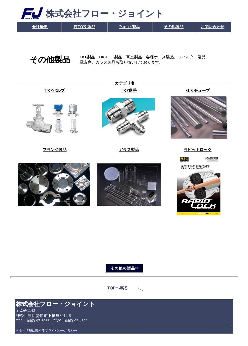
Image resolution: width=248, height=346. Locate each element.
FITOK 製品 (84, 27)
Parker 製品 (129, 27)
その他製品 (173, 27)
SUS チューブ (197, 90)
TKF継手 (129, 90)
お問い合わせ (212, 27)
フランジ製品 (55, 150)
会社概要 (40, 27)
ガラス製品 (129, 150)
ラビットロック (198, 150)
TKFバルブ (55, 90)
